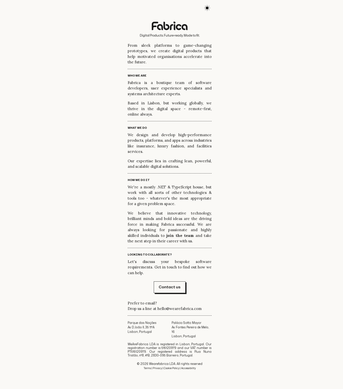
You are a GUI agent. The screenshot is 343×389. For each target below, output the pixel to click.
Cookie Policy (171, 368)
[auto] (207, 9)
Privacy (157, 368)
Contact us (170, 287)
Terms (147, 368)
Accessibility (188, 368)
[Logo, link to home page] (169, 26)
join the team (180, 235)
